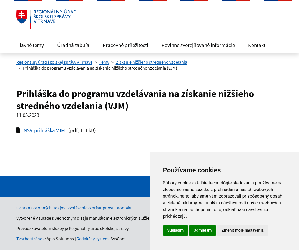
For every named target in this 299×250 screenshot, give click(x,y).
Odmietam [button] (203, 230)
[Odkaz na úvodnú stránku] (46, 19)
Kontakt (256, 45)
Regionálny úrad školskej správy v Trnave (54, 62)
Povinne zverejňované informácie (198, 45)
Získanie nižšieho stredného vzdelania (151, 62)
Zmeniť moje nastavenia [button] (242, 230)
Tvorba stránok (30, 238)
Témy (104, 62)
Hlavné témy (30, 45)
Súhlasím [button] (175, 230)
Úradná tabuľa (73, 45)
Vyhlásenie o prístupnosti (91, 208)
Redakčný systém (93, 238)
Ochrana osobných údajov (40, 208)
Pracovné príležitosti (125, 45)
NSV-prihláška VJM (44, 130)
